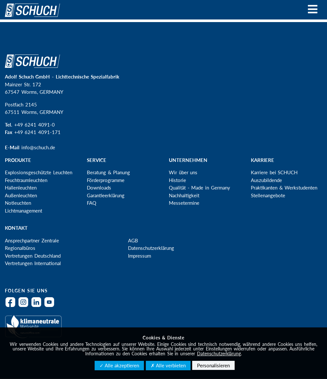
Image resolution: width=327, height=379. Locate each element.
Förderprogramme (105, 180)
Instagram (24, 306)
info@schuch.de (38, 147)
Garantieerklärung (105, 195)
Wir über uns (183, 172)
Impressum (139, 256)
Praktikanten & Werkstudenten (284, 187)
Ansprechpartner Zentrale (32, 240)
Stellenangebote (268, 195)
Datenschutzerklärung (151, 248)
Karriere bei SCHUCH (274, 172)
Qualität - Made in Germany (199, 187)
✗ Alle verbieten (168, 365)
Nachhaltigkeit (184, 195)
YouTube (50, 306)
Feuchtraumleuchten (26, 180)
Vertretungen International (33, 263)
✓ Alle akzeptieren (119, 365)
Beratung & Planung (108, 172)
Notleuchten (18, 203)
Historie (177, 180)
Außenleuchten (21, 195)
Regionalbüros (20, 248)
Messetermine (184, 203)
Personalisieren (213, 365)
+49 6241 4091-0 (34, 125)
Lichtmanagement (23, 211)
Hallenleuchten (21, 187)
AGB (133, 240)
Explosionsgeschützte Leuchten (38, 172)
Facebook (12, 306)
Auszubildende (266, 180)
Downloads (99, 187)
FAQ (91, 203)
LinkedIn (37, 306)
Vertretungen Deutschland (33, 256)
